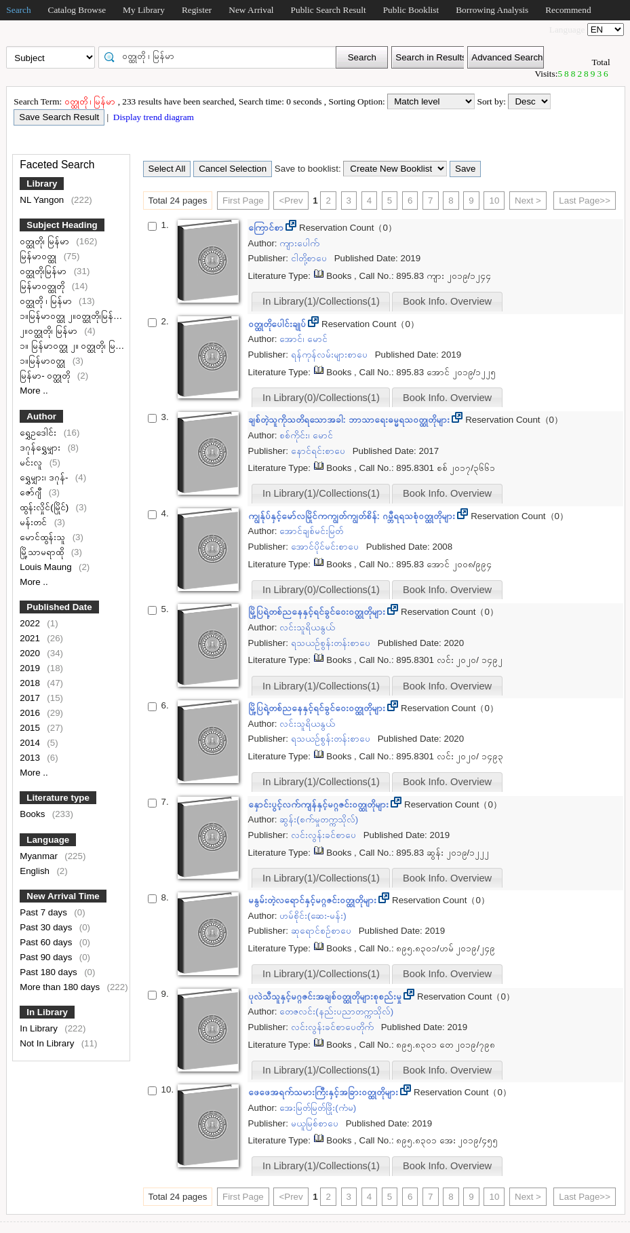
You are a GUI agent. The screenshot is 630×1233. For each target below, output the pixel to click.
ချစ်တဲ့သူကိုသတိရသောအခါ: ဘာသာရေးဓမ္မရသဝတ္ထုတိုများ (350, 420)
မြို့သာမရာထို (43, 552)
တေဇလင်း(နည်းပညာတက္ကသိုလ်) (336, 1011)
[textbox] (222, 56)
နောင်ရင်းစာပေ (319, 451)
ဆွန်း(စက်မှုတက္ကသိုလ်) (318, 819)
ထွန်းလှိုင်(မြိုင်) (45, 507)
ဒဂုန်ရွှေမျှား (41, 447)
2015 (31, 728)
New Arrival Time (62, 896)
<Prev (290, 200)
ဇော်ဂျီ (32, 492)
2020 (31, 653)
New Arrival (251, 10)
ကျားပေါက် (299, 243)
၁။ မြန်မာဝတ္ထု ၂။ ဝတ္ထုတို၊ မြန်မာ (76, 346)
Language (47, 840)
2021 (31, 638)
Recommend (568, 10)
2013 (31, 758)
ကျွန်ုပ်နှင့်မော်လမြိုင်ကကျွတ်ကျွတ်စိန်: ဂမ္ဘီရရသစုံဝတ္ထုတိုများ (353, 516)
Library (41, 183)
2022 (31, 623)
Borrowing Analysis (492, 10)
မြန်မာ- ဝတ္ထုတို (46, 376)
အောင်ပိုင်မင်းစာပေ (326, 547)
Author (41, 416)
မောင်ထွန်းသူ (44, 537)
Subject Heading (61, 225)
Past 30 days (47, 927)
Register (197, 10)
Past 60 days (47, 942)
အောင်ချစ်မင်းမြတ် (311, 531)
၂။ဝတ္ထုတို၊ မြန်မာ (49, 331)
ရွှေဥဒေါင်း (39, 433)
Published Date (59, 607)
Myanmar (40, 856)
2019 (31, 668)
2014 (31, 743)
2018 (31, 683)
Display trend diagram (152, 117)
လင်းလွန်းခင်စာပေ (325, 835)
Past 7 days (44, 912)
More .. (33, 390)
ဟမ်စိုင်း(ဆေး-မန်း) (312, 916)
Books (33, 814)
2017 (31, 698)
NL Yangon (43, 200)
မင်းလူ (32, 462)
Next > (528, 200)
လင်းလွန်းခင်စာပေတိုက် (333, 1027)
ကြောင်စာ (267, 228)
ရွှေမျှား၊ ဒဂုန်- (45, 477)
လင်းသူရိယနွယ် (307, 627)
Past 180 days (49, 972)
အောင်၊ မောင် (303, 339)
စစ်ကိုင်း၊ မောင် (306, 435)
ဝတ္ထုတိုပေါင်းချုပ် (278, 324)
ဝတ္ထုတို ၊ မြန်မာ (47, 301)
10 (494, 200)
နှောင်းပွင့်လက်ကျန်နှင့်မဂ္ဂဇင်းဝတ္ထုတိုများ (319, 804)
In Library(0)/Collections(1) (321, 397)
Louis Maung (47, 567)
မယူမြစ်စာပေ (316, 1123)
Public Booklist (411, 10)
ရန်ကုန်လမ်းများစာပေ (330, 354)
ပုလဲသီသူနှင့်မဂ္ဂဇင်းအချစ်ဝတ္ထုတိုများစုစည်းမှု (326, 996)
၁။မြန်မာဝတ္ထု (44, 361)
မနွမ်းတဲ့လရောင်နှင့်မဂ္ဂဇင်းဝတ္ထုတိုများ (313, 900)
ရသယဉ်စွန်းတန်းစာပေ (332, 643)
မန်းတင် (35, 522)
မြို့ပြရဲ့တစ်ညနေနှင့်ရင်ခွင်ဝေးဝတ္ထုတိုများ (318, 612)
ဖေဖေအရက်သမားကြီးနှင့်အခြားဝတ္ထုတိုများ (324, 1092)
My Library (144, 10)
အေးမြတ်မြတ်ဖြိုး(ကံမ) (317, 1108)
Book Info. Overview (447, 301)
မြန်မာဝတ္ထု (39, 256)
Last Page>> (584, 200)
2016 (31, 713)
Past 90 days (47, 957)
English (36, 871)
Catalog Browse (77, 10)
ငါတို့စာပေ (310, 258)
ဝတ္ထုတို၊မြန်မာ (44, 271)
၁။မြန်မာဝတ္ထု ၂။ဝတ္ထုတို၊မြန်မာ (72, 316)
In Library (47, 1012)
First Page (243, 200)
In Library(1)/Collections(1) (321, 301)
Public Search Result (328, 10)
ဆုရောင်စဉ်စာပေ (322, 931)
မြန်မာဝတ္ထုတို (43, 286)
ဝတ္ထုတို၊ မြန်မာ (45, 241)
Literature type (58, 798)
